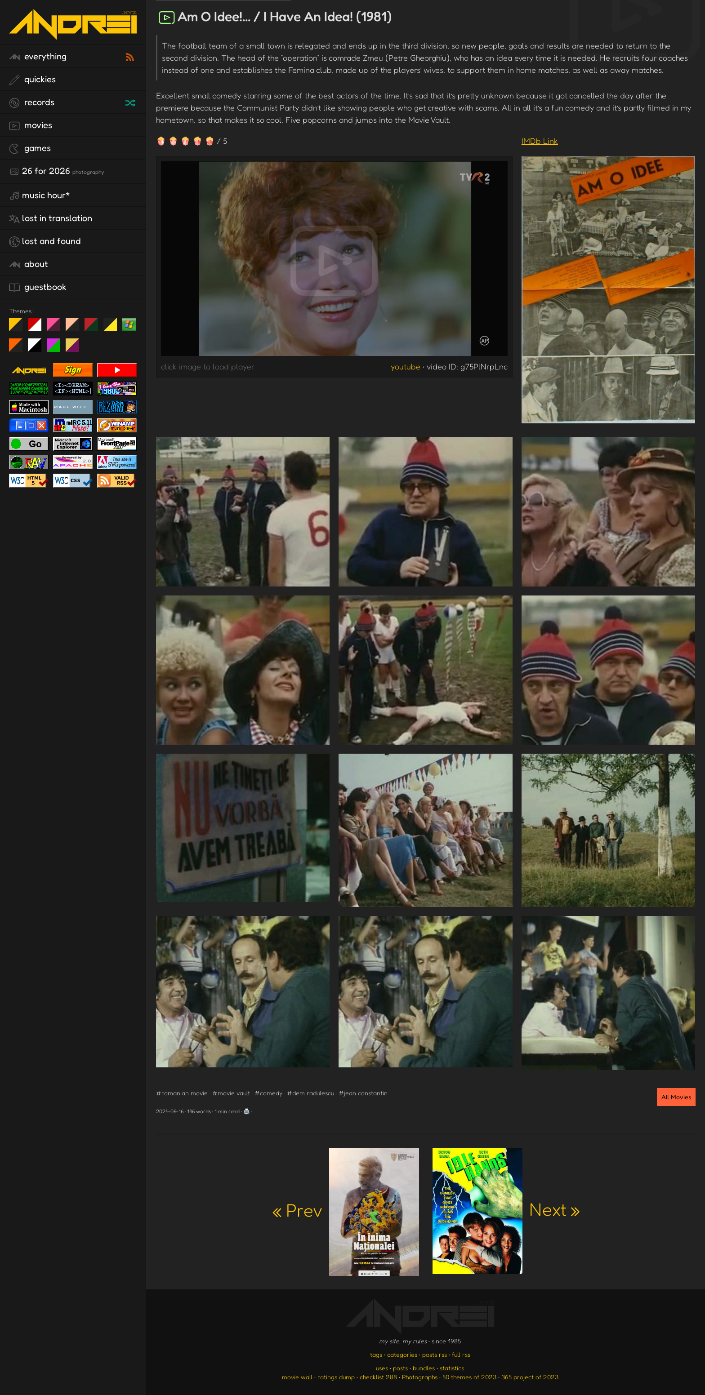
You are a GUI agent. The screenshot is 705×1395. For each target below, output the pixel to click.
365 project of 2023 (529, 1377)
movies (30, 125)
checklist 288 (378, 1377)
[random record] (131, 101)
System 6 (38, 349)
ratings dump (336, 1377)
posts (400, 1368)
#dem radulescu (310, 1093)
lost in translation (50, 218)
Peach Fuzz (75, 328)
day (38, 328)
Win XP (129, 324)
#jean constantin (363, 1093)
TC (75, 349)
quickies (32, 79)
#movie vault (231, 1093)
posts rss (434, 1354)
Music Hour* (39, 195)
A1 (57, 349)
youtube (405, 366)
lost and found (45, 241)
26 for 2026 (56, 171)
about (28, 264)
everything (38, 56)
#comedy (268, 1093)
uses (382, 1368)
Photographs (419, 1377)
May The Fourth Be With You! (113, 328)
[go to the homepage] (73, 34)
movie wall (297, 1377)
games (30, 148)
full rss (461, 1354)
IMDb (540, 141)
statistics (452, 1368)
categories (402, 1354)
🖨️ (246, 1111)
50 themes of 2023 (469, 1377)
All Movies (676, 1097)
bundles (424, 1368)
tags (376, 1354)
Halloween (19, 349)
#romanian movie (182, 1093)
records (31, 102)
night (19, 328)
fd (56, 328)
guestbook (38, 287)
